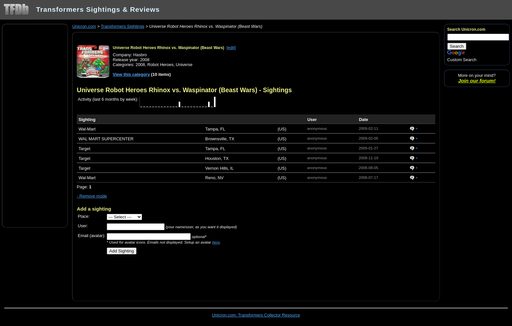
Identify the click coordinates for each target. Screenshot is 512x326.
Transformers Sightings (122, 26)
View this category (131, 74)
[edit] (231, 47)
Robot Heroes (160, 64)
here (216, 242)
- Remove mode (92, 196)
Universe (184, 64)
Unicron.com (84, 26)
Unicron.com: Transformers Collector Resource (256, 315)
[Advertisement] (35, 125)
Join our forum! (477, 80)
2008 (140, 64)
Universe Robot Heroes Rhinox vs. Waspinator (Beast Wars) (168, 47)
